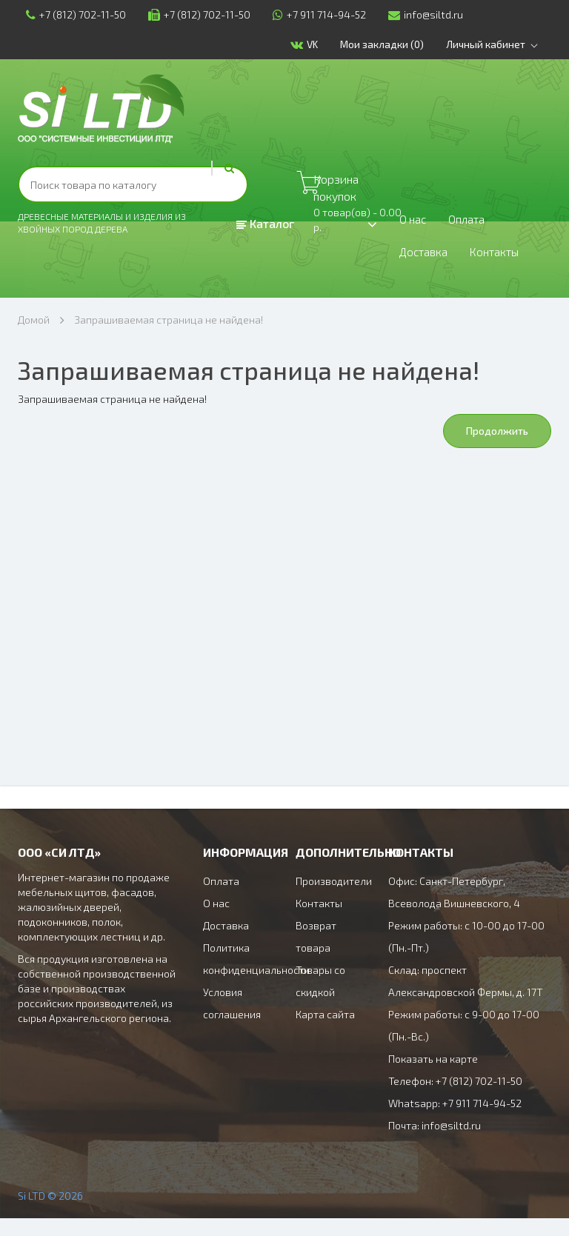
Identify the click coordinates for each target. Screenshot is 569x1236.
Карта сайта (325, 1032)
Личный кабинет (506, 44)
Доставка (58, 265)
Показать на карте (433, 1076)
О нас (415, 224)
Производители (334, 898)
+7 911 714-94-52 (311, 14)
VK (323, 45)
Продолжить (497, 447)
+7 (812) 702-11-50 (68, 14)
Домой (34, 337)
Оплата (475, 224)
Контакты (139, 265)
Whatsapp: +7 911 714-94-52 (455, 1121)
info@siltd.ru (417, 14)
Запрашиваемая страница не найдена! (168, 337)
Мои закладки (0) (399, 44)
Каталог (265, 223)
